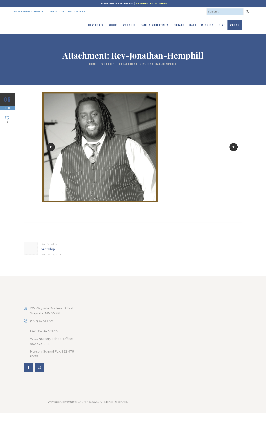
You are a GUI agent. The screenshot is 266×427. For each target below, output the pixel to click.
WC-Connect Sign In (28, 11)
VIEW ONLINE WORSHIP (117, 3)
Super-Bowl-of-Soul (236, 147)
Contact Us (55, 11)
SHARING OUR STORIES (151, 3)
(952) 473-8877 (41, 321)
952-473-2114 (40, 344)
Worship (107, 64)
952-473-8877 (77, 11)
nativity (51, 147)
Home (93, 64)
